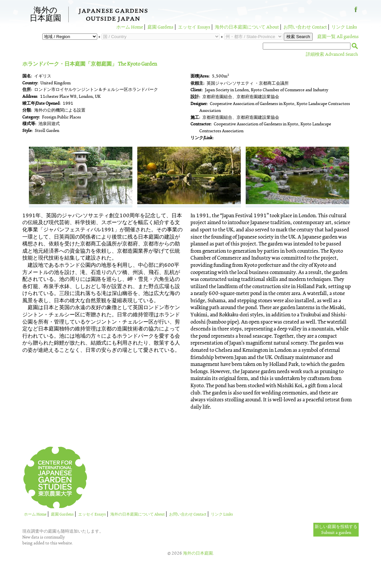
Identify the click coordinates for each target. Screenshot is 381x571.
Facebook (356, 11)
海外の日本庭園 (45, 14)
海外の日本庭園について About (247, 27)
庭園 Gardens (160, 27)
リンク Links (344, 27)
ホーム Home (129, 27)
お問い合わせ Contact (305, 27)
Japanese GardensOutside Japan (113, 15)
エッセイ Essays (194, 27)
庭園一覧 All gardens (338, 36)
